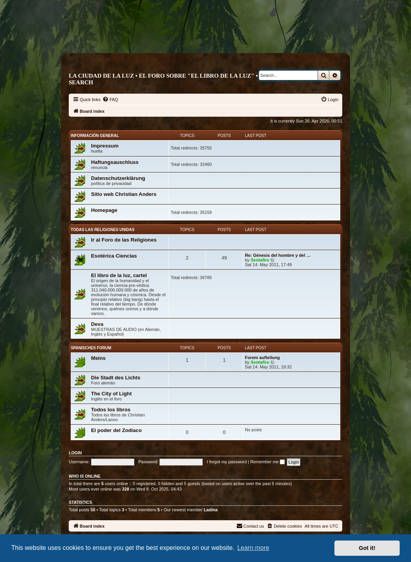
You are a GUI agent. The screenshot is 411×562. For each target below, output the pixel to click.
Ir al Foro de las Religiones (124, 240)
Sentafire (260, 260)
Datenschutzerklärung (118, 178)
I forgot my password (227, 461)
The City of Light (111, 394)
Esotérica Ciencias (114, 256)
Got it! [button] (367, 548)
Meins (98, 358)
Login (75, 452)
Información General (95, 135)
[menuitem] (110, 99)
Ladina (211, 509)
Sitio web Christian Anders (123, 194)
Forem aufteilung (262, 357)
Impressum (104, 146)
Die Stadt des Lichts (115, 378)
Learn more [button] (253, 547)
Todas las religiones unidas (102, 230)
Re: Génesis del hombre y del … (278, 255)
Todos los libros (110, 410)
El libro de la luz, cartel (119, 275)
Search (81, 82)
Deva (97, 324)
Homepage (104, 210)
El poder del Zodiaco (116, 430)
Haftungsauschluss (115, 162)
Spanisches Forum (91, 348)
